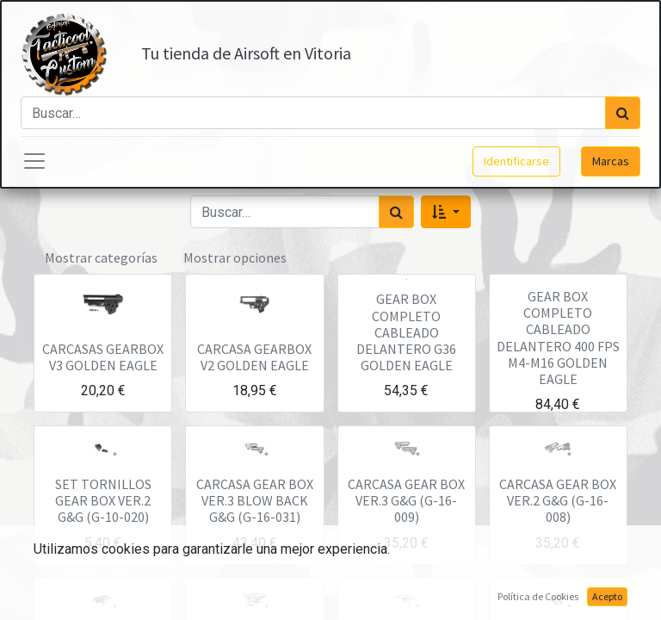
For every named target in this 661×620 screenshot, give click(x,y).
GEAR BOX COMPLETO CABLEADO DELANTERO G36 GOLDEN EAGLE (406, 332)
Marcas (610, 161)
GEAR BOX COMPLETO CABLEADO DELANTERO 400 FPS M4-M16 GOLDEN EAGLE (558, 338)
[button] (445, 211)
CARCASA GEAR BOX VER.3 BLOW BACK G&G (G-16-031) (254, 500)
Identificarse (516, 161)
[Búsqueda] (622, 112)
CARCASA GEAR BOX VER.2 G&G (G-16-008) (557, 500)
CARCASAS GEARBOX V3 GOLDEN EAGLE (103, 357)
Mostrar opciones (235, 257)
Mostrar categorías (101, 257)
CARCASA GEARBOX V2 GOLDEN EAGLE (254, 357)
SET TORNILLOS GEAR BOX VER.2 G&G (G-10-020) (103, 500)
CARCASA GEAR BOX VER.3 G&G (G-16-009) (406, 500)
